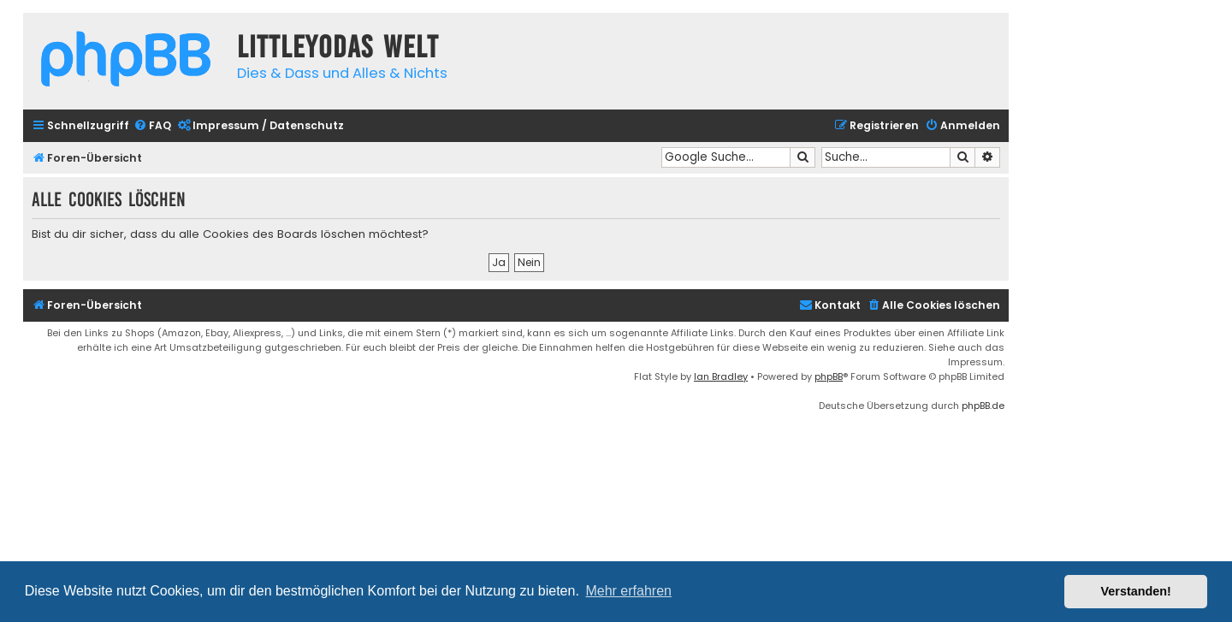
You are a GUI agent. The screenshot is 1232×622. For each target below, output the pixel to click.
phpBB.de (983, 405)
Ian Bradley (721, 376)
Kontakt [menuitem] (830, 305)
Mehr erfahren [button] (628, 590)
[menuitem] (152, 126)
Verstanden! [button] (1136, 591)
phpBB (828, 376)
